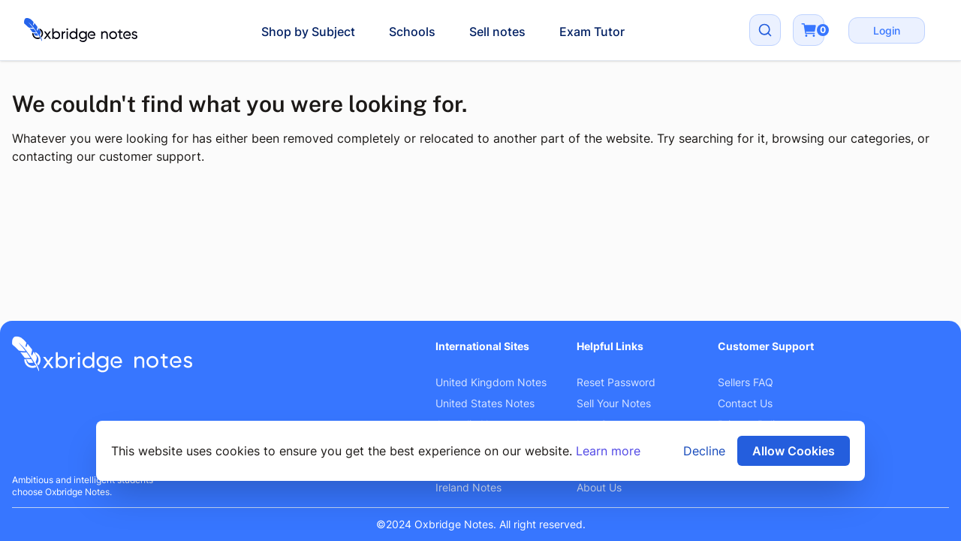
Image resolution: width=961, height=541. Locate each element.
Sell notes (497, 31)
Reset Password (616, 382)
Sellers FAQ (745, 382)
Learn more (608, 450)
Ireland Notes (468, 487)
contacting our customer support (106, 156)
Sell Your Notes (614, 403)
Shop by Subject (308, 31)
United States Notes (485, 403)
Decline (704, 450)
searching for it (722, 138)
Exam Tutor (592, 31)
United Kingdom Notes (491, 382)
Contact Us (745, 403)
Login (886, 30)
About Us (599, 487)
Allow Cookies (793, 450)
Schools (412, 31)
